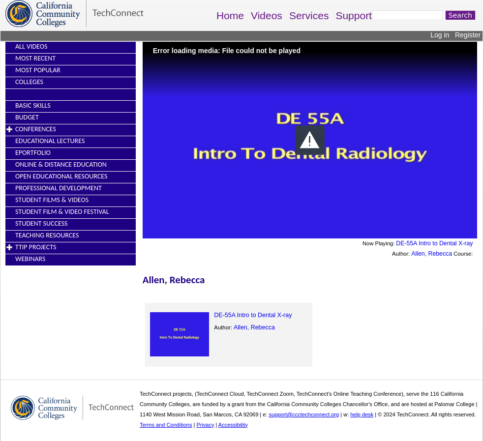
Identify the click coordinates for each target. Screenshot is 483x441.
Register (468, 35)
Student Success (41, 223)
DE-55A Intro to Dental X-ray (434, 243)
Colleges (29, 82)
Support (353, 15)
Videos (266, 15)
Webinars (30, 259)
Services (309, 15)
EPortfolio (33, 152)
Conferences (35, 129)
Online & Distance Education (61, 164)
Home (230, 15)
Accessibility (233, 425)
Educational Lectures (50, 141)
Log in (439, 35)
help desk (361, 414)
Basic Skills (33, 105)
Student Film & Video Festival (62, 211)
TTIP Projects (35, 247)
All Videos (31, 46)
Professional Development (58, 188)
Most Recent (35, 58)
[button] (310, 140)
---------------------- (38, 93)
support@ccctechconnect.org (304, 414)
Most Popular (37, 70)
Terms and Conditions (166, 425)
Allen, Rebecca (431, 253)
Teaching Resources (47, 235)
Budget (27, 117)
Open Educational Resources (61, 176)
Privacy (205, 425)
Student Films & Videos (52, 200)
